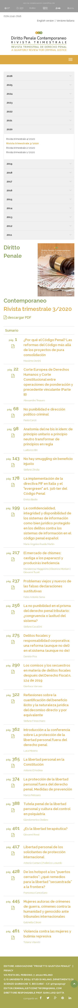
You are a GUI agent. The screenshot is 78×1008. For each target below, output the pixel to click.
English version (45, 20)
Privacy (8, 970)
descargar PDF (17, 317)
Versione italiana (65, 20)
